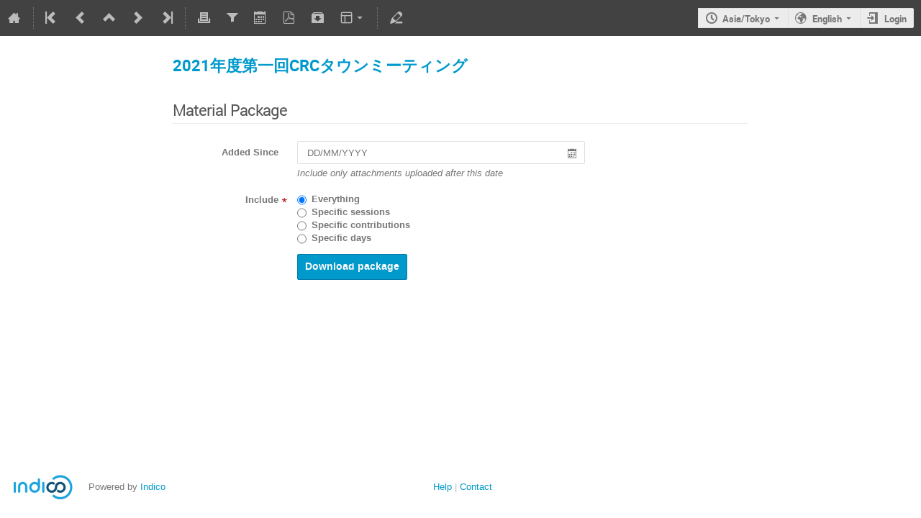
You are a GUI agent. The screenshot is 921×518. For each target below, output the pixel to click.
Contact (476, 487)
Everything (336, 199)
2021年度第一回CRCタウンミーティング (320, 65)
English (827, 18)
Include (261, 200)
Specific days (341, 238)
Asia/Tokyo (746, 18)
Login (895, 18)
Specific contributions (361, 225)
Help (442, 487)
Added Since (250, 152)
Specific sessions (351, 212)
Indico (152, 487)
